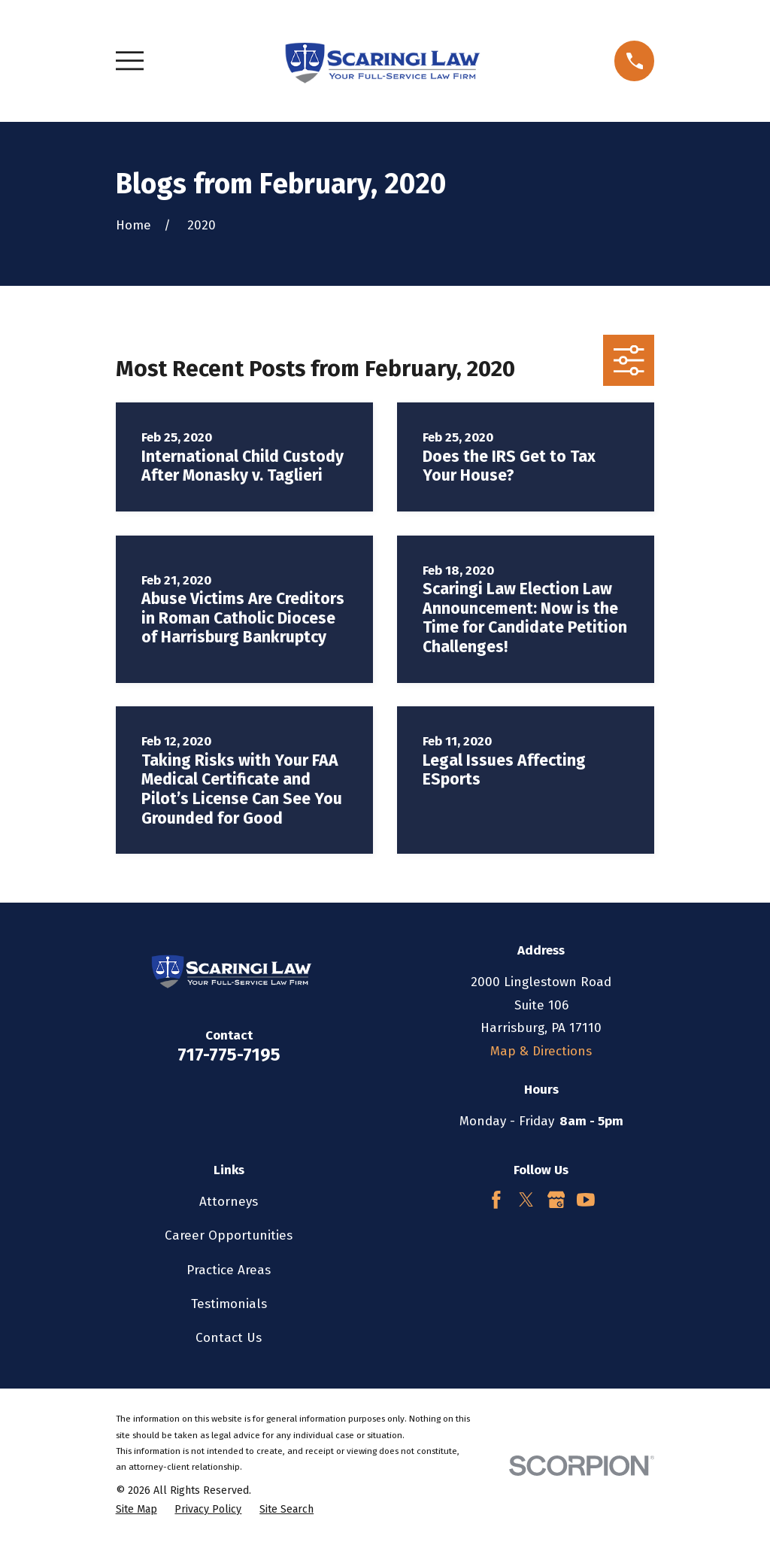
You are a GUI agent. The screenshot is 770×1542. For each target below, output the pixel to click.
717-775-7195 (228, 1054)
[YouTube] (586, 1200)
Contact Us (229, 1338)
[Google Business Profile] (556, 1200)
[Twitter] (526, 1200)
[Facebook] (496, 1200)
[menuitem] (136, 1509)
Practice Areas (228, 1270)
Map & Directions (541, 1051)
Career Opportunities (229, 1235)
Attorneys (228, 1202)
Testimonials (229, 1304)
